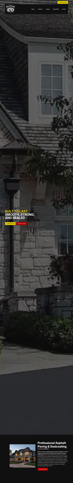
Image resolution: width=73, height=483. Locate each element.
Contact (64, 9)
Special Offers (56, 9)
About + (33, 9)
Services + (40, 9)
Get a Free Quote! (43, 469)
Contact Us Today (22, 223)
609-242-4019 (63, 2)
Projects (48, 9)
